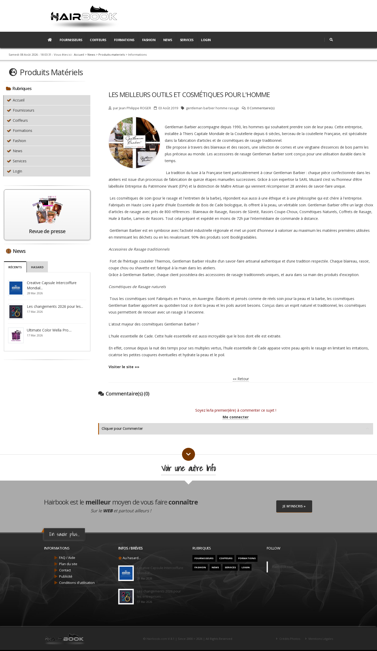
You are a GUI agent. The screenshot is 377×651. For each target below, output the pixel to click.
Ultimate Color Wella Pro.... (49, 330)
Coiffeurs (98, 40)
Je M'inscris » (294, 506)
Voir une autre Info (188, 468)
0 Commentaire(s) (260, 108)
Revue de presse (47, 231)
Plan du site (68, 564)
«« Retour (241, 378)
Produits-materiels (111, 54)
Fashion (149, 40)
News (167, 40)
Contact (65, 570)
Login (206, 40)
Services (186, 40)
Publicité (65, 576)
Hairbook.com (282, 567)
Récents (15, 267)
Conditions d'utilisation (77, 582)
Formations (124, 40)
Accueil (79, 54)
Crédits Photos (289, 639)
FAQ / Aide (67, 558)
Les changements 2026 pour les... (55, 306)
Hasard (37, 267)
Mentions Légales (320, 639)
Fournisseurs (71, 40)
